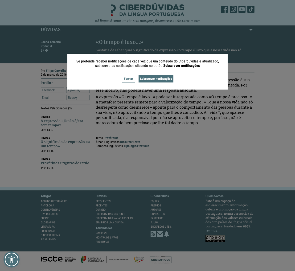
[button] (11, 259)
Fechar (128, 78)
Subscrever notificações (156, 78)
